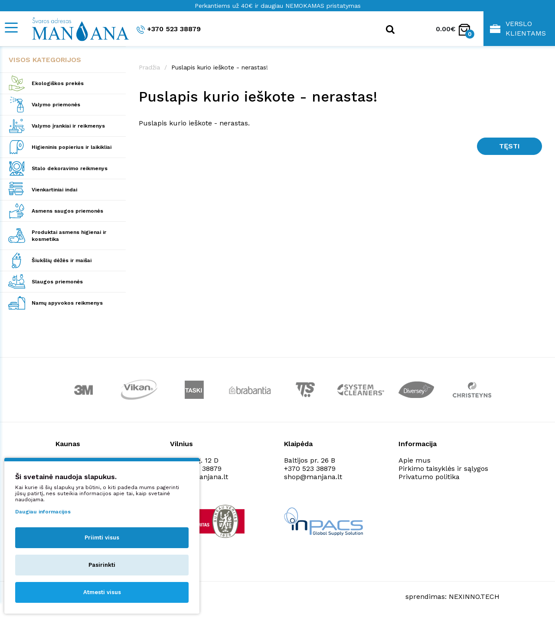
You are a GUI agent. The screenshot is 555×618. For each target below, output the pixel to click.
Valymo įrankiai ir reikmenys (68, 125)
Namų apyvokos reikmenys (67, 302)
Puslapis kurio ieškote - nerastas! (219, 67)
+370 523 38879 (169, 29)
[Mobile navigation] (11, 27)
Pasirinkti (101, 565)
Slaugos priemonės (57, 281)
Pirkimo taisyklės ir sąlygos (443, 468)
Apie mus (414, 460)
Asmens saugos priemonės (67, 210)
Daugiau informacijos (43, 512)
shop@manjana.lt (313, 477)
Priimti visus (102, 537)
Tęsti (509, 146)
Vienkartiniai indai (54, 189)
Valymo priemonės (56, 104)
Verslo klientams (518, 28)
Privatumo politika (429, 477)
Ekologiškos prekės (58, 83)
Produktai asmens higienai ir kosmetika (69, 236)
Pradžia (149, 67)
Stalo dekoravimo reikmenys (70, 168)
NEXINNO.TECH (474, 596)
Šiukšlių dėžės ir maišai (61, 260)
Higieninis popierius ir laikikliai (71, 147)
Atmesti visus (102, 592)
